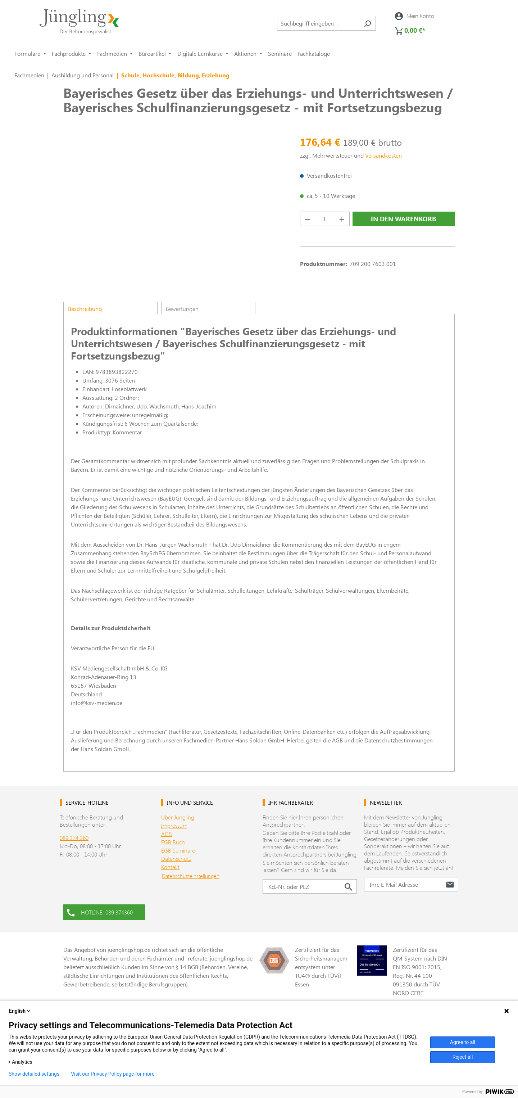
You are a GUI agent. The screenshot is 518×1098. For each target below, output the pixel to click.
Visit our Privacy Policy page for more (112, 1074)
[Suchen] (367, 23)
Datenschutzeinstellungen (190, 876)
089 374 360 (74, 837)
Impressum (174, 825)
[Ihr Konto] (414, 16)
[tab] (110, 308)
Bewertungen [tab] (182, 308)
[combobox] (318, 23)
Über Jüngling (177, 817)
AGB (166, 833)
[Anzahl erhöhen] (342, 219)
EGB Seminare (178, 850)
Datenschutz (176, 858)
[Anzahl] (325, 219)
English (20, 1011)
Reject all (463, 1057)
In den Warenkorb (403, 218)
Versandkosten (383, 155)
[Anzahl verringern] (307, 219)
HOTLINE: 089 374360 (100, 911)
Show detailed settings (34, 1074)
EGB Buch (173, 842)
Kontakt (170, 867)
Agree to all (462, 1042)
